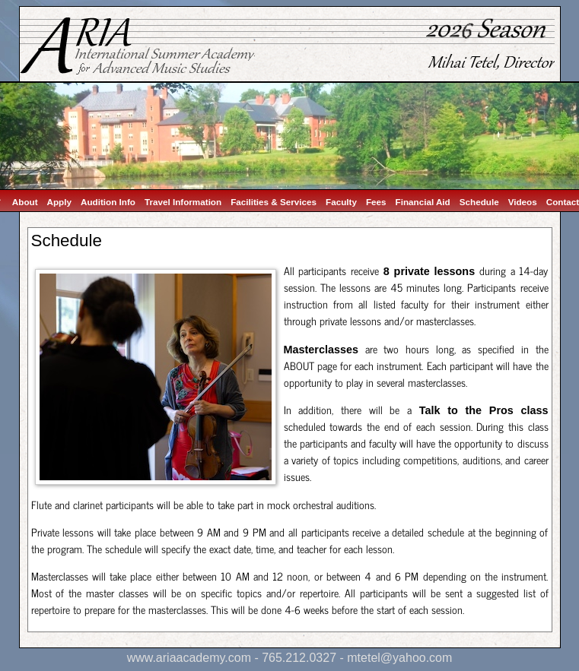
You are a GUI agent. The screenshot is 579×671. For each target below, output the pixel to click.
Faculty (341, 202)
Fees (376, 202)
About (25, 202)
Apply (59, 202)
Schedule (479, 202)
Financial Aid (423, 202)
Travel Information (183, 202)
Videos (522, 202)
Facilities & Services (274, 202)
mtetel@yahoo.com (399, 657)
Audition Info (108, 202)
